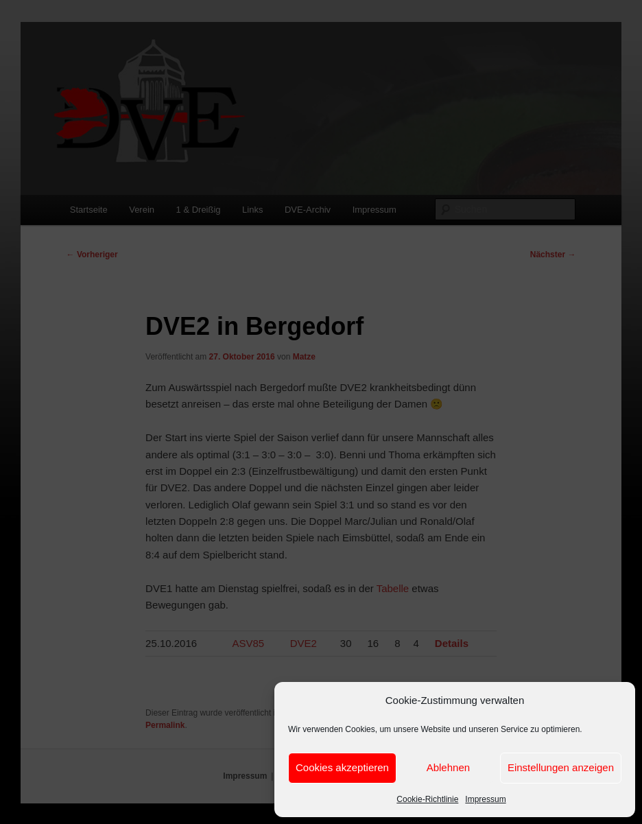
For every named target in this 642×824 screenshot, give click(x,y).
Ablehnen (448, 767)
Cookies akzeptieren (342, 767)
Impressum (485, 799)
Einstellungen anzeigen (561, 767)
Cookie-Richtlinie (427, 799)
